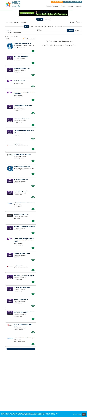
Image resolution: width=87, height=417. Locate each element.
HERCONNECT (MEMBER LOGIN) (73, 2)
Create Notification (30, 38)
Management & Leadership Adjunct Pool (24, 275)
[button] (77, 30)
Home (8, 22)
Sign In (78, 22)
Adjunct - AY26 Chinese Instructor (22, 166)
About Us (78, 6)
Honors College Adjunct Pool (21, 299)
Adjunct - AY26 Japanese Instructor (22, 43)
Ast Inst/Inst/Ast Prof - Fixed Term (22, 154)
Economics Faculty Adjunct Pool (22, 253)
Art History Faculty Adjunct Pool (22, 287)
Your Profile (17, 22)
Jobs (12, 22)
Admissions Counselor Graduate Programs (24, 338)
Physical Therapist (18, 144)
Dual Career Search (39, 26)
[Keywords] (21, 30)
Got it (83, 414)
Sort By (7, 38)
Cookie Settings (77, 414)
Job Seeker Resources (52, 6)
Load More (20, 349)
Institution (47, 19)
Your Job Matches (49, 26)
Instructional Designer (19, 80)
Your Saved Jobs (58, 26)
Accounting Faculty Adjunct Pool (22, 118)
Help (72, 22)
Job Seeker (39, 19)
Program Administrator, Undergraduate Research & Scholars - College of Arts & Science (24, 240)
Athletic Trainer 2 (18, 265)
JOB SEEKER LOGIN (57, 2)
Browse (31, 26)
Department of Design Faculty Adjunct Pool (24, 226)
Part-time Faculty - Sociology (21, 214)
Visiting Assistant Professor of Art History (24, 203)
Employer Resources (68, 6)
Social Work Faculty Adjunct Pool (22, 68)
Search (26, 26)
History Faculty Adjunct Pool (21, 179)
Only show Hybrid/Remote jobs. (14, 32)
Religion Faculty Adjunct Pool (21, 56)
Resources (24, 22)
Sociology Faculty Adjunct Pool (21, 191)
